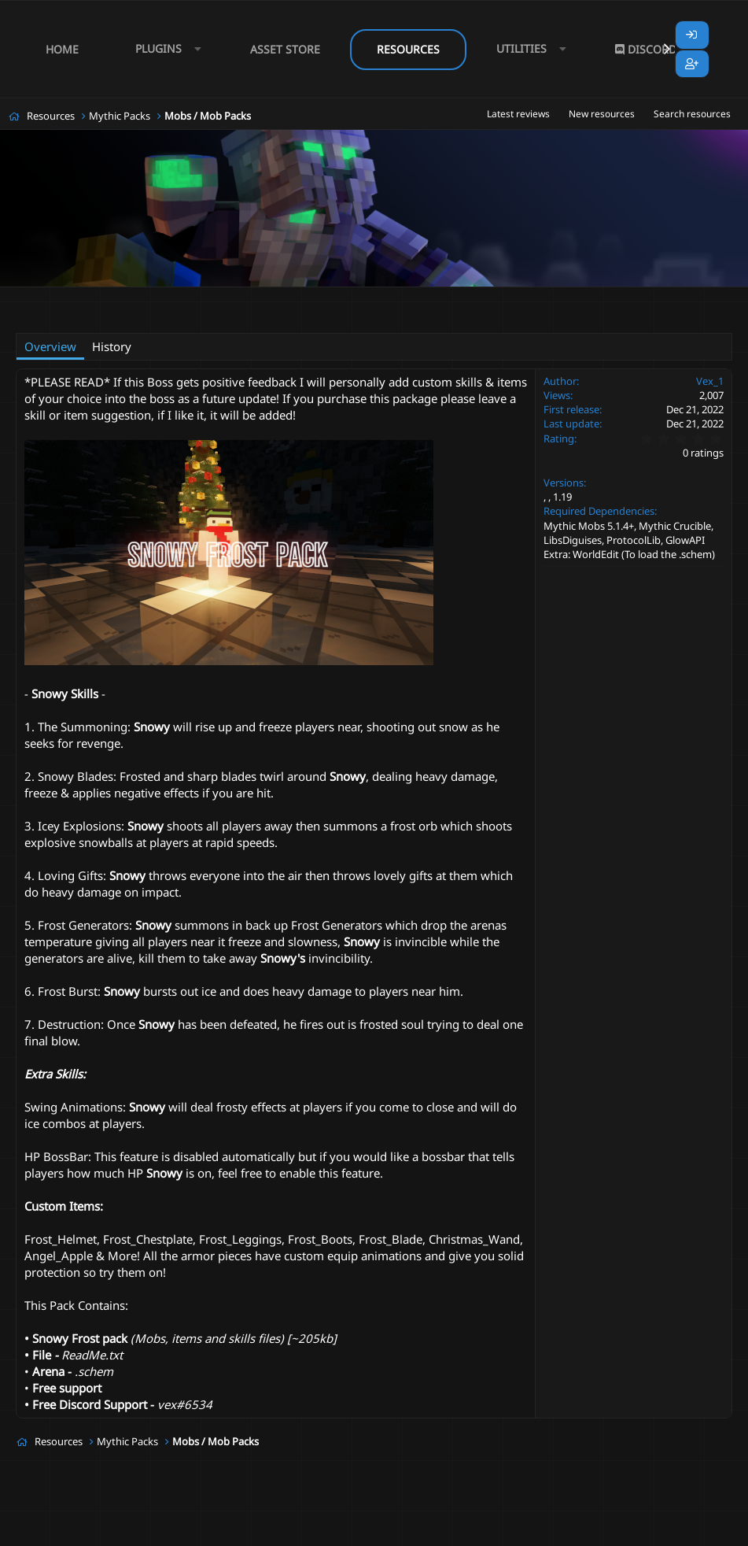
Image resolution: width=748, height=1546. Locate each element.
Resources (408, 49)
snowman (88, 314)
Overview (50, 346)
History (111, 346)
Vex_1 (86, 296)
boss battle (302, 296)
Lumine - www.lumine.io (684, 1531)
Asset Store (285, 49)
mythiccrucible (618, 296)
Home (62, 49)
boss (254, 296)
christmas (439, 296)
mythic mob (547, 296)
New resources (602, 113)
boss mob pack (371, 296)
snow (675, 296)
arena (217, 296)
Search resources (692, 113)
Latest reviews (518, 113)
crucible (491, 296)
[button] (164, 49)
